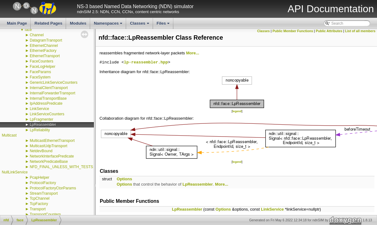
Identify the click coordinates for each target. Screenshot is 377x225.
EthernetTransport (45, 56)
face (28, 30)
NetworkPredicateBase (49, 161)
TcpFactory (39, 204)
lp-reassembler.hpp (146, 62)
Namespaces (109, 25)
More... (192, 53)
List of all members (360, 31)
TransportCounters (45, 214)
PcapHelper (39, 177)
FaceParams (40, 72)
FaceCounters (41, 61)
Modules (78, 23)
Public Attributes (329, 31)
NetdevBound (41, 151)
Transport (38, 209)
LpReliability (40, 130)
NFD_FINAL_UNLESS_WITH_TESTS (61, 167)
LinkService (39, 109)
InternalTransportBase (48, 98)
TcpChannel (39, 198)
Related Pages (48, 23)
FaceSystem (40, 77)
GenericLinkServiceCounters (54, 82)
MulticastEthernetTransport (52, 140)
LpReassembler (43, 124)
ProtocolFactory (43, 183)
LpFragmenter (41, 119)
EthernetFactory (43, 50)
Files (164, 25)
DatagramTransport (46, 40)
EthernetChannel (44, 45)
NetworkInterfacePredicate (52, 156)
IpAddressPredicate (46, 103)
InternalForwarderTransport (52, 93)
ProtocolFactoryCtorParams (53, 188)
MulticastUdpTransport (48, 146)
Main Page (17, 23)
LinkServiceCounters (47, 114)
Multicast (9, 135)
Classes (140, 25)
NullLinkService (15, 172)
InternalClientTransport (49, 88)
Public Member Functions (293, 31)
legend (237, 111)
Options (124, 179)
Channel (37, 35)
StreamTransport (44, 193)
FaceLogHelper (42, 66)
